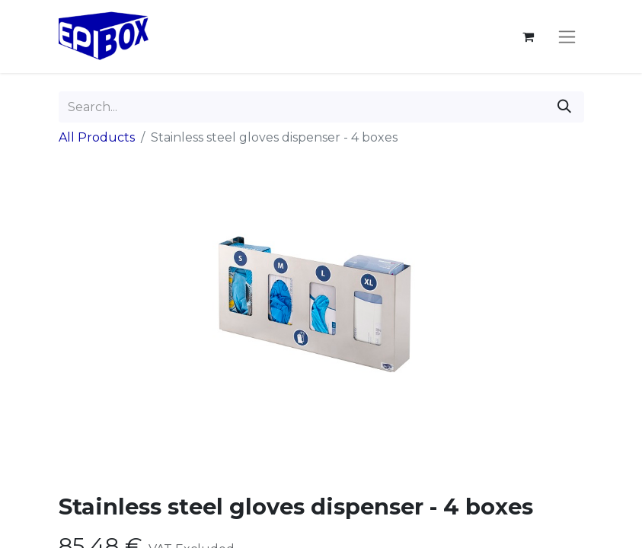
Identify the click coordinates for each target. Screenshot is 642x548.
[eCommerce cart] (528, 36)
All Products (97, 137)
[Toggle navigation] (567, 36)
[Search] (564, 107)
